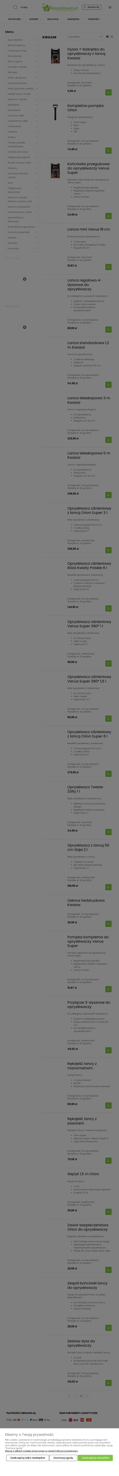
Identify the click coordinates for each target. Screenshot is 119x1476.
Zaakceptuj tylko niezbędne (27, 1458)
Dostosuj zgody (63, 1458)
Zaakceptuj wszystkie (95, 1458)
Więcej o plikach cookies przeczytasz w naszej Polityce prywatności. (41, 1451)
